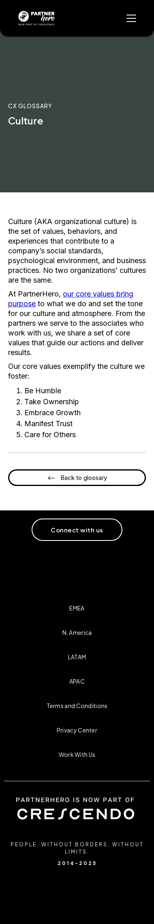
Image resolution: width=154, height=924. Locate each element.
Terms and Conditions (77, 705)
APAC (77, 681)
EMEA (76, 608)
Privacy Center (77, 730)
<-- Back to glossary (77, 478)
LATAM (77, 656)
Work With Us (77, 754)
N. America (77, 632)
